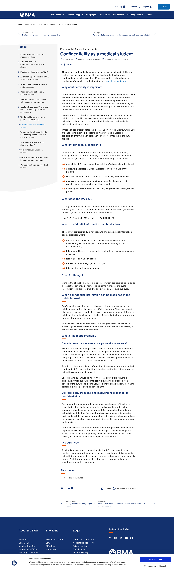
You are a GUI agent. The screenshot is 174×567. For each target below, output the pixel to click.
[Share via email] (71, 65)
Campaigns (91, 14)
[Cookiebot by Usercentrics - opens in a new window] (14, 562)
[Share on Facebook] (65, 65)
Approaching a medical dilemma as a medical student (34, 78)
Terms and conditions (83, 539)
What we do (105, 14)
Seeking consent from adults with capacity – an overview (33, 100)
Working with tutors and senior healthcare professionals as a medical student (34, 135)
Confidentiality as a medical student (32, 126)
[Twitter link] (110, 538)
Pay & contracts (57, 14)
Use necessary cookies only (155, 554)
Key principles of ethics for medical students (32, 55)
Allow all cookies (155, 548)
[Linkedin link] (121, 538)
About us (23, 539)
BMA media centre (55, 539)
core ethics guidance (115, 81)
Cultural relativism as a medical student (34, 166)
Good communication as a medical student (32, 93)
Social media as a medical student (31, 151)
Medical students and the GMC (34, 72)
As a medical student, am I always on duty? (32, 143)
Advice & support (75, 14)
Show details (116, 563)
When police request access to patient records (33, 85)
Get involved (118, 14)
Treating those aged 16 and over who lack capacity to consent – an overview (34, 110)
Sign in (147, 6)
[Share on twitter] (61, 65)
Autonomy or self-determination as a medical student (32, 64)
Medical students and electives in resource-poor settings (34, 158)
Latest (149, 14)
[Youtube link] (126, 538)
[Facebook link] (131, 538)
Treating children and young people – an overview (32, 118)
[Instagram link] (115, 538)
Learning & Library (135, 14)
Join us (163, 6)
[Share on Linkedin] (68, 65)
